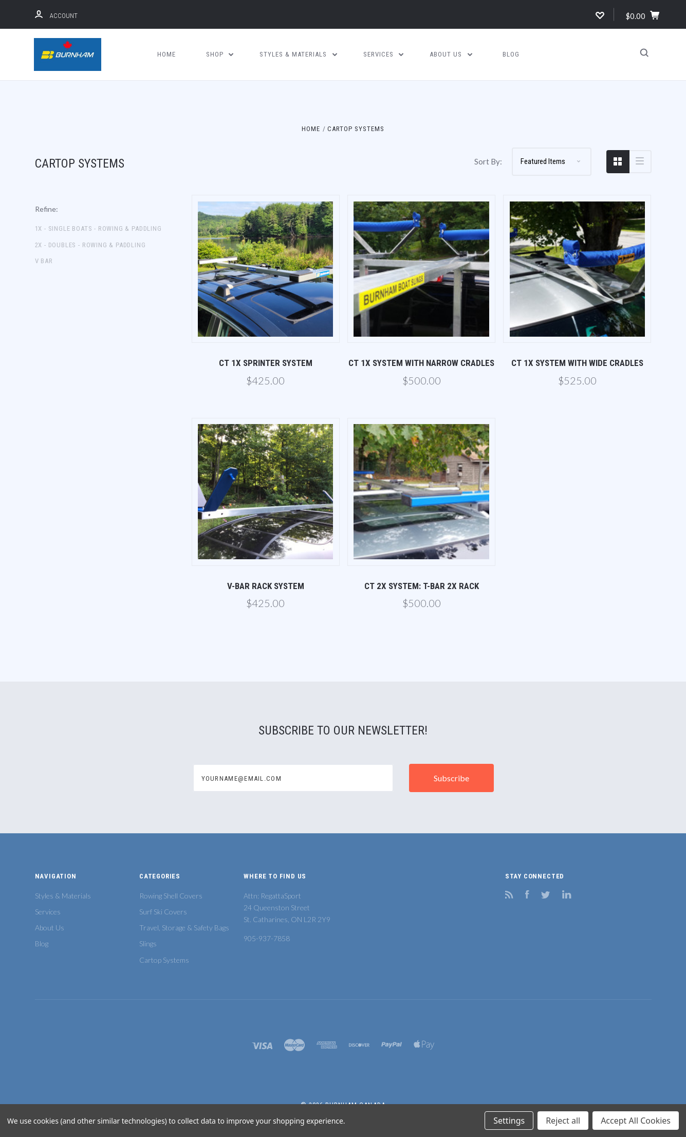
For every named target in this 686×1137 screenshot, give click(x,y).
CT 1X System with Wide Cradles (577, 363)
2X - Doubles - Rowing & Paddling (90, 245)
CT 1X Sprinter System (265, 363)
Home (166, 54)
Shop (220, 54)
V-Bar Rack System (265, 586)
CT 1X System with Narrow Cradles (421, 363)
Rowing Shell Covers (170, 895)
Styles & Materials (298, 54)
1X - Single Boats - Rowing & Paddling (98, 228)
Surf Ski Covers (163, 911)
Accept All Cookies (636, 1120)
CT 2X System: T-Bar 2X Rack (421, 586)
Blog (511, 54)
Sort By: (488, 161)
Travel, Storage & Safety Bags (184, 927)
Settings (509, 1120)
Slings (148, 943)
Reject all (563, 1120)
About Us (451, 54)
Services (383, 54)
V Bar (44, 261)
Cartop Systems (164, 960)
